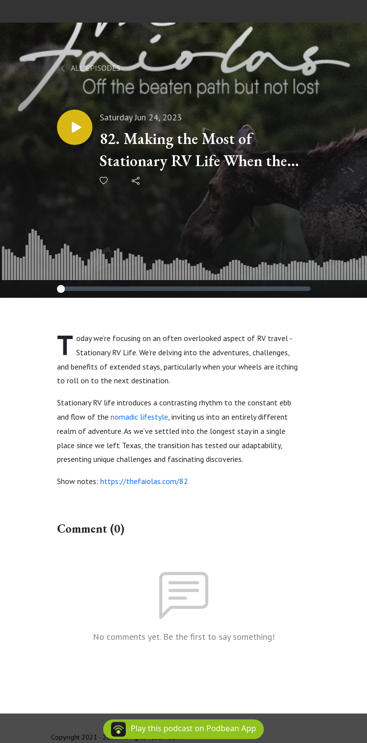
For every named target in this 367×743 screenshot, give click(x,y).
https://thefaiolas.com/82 (144, 481)
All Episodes (89, 68)
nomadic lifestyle (139, 417)
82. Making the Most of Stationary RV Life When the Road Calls (193, 150)
